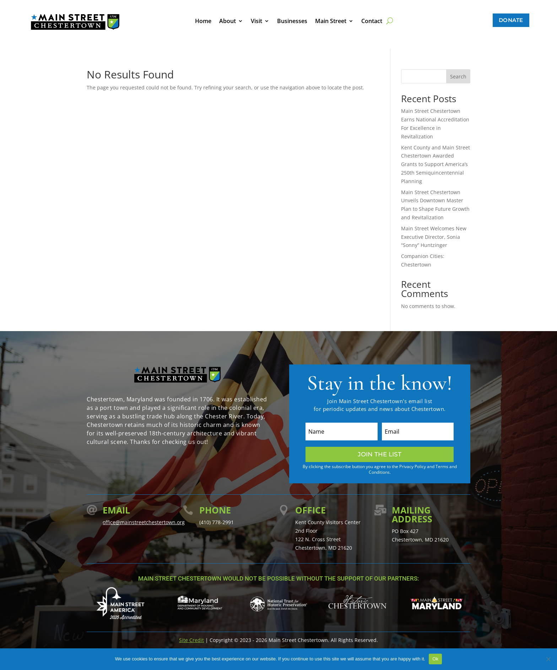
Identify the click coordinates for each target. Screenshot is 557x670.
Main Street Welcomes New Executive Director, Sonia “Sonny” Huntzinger (433, 237)
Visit (256, 21)
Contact (371, 21)
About (227, 21)
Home (203, 21)
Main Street (330, 21)
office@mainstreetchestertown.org (144, 522)
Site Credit (191, 640)
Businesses (292, 21)
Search (458, 76)
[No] (548, 659)
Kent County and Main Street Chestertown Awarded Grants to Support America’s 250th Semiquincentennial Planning (435, 164)
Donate (511, 20)
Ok (435, 658)
